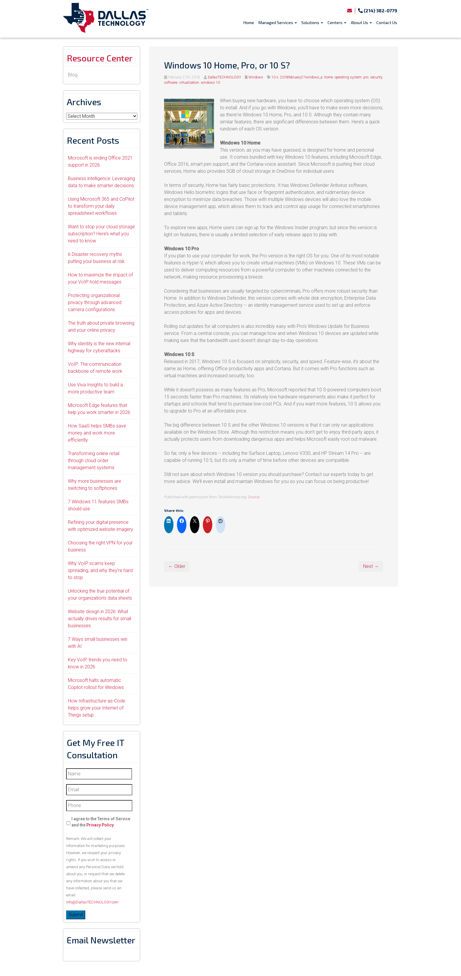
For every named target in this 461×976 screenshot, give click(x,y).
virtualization (189, 83)
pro (365, 77)
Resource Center (100, 58)
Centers (337, 22)
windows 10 (210, 83)
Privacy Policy (100, 825)
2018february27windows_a (301, 77)
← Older (176, 566)
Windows (255, 77)
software (170, 83)
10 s (274, 77)
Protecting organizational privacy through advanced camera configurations (94, 302)
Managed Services (277, 22)
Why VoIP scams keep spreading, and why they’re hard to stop (100, 570)
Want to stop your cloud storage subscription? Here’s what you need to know (101, 234)
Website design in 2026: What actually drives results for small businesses (99, 618)
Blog (72, 75)
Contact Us (386, 22)
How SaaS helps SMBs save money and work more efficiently (97, 433)
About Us (361, 22)
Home (248, 22)
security (376, 77)
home (328, 77)
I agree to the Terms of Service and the (100, 821)
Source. (254, 496)
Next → (371, 566)
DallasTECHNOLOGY (224, 77)
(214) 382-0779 (377, 10)
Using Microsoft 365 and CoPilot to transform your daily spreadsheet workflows (101, 206)
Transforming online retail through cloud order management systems (93, 460)
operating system (348, 77)
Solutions (312, 22)
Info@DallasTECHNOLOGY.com (92, 902)
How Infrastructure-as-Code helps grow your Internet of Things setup (96, 708)
